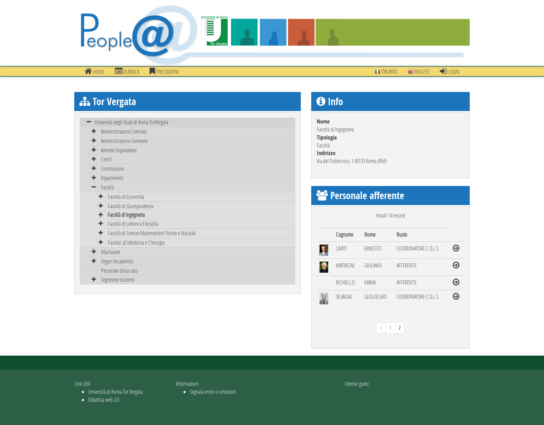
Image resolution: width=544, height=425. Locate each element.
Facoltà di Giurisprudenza (130, 206)
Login (449, 71)
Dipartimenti (112, 177)
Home (94, 71)
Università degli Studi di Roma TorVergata (131, 122)
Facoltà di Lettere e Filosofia (133, 223)
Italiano (386, 71)
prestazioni (164, 71)
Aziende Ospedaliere (119, 150)
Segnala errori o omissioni (213, 391)
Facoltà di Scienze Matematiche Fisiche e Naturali (152, 233)
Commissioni (112, 168)
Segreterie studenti (118, 279)
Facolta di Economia (126, 196)
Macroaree (110, 251)
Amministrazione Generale (124, 140)
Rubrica (127, 71)
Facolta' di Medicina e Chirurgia (136, 242)
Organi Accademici (117, 261)
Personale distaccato (119, 270)
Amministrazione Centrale (123, 131)
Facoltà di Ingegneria (126, 214)
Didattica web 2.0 (103, 399)
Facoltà (107, 187)
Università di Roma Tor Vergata (115, 391)
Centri (106, 159)
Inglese (419, 71)
